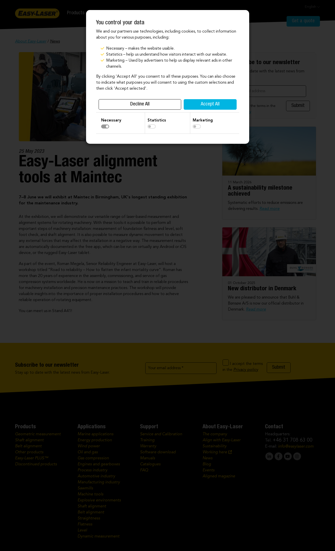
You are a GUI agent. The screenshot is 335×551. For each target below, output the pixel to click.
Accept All (210, 104)
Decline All (140, 104)
